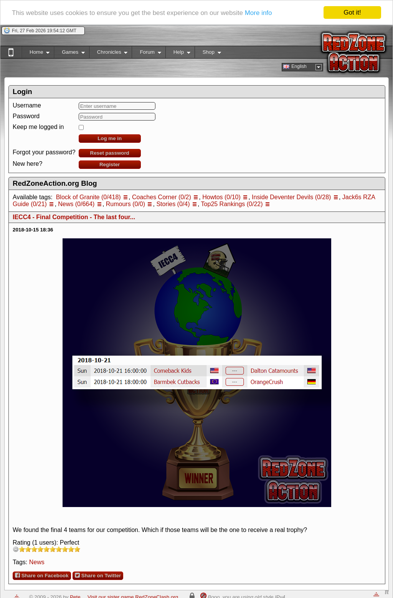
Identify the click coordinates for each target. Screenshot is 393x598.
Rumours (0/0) (125, 204)
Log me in (109, 138)
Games (69, 53)
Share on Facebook (42, 575)
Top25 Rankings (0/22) (232, 204)
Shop (208, 53)
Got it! (352, 12)
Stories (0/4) (173, 204)
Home (35, 53)
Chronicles (108, 53)
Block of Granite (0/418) (88, 197)
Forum (146, 53)
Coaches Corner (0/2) (161, 197)
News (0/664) (76, 204)
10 (77, 549)
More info (258, 13)
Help (177, 53)
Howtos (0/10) (221, 197)
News (37, 562)
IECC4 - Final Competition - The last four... (74, 217)
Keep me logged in (38, 127)
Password (26, 116)
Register (109, 164)
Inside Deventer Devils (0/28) (291, 197)
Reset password (109, 153)
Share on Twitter (98, 575)
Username (27, 105)
